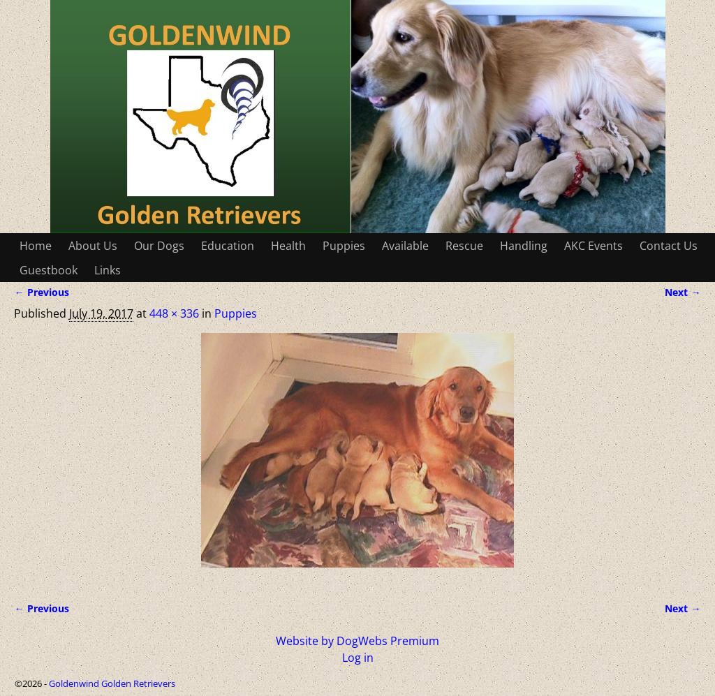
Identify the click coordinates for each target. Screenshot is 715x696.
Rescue (464, 245)
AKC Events (593, 245)
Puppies (344, 245)
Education (227, 245)
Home (36, 245)
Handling (523, 245)
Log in (358, 657)
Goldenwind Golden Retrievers (112, 683)
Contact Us (669, 245)
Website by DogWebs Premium (357, 641)
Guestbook (49, 270)
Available (405, 245)
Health (288, 245)
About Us (92, 245)
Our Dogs (159, 245)
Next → (682, 292)
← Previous (41, 292)
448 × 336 (174, 313)
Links (107, 270)
